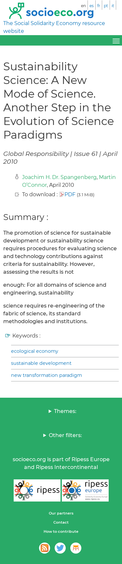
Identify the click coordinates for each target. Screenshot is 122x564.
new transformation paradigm (46, 375)
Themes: (65, 411)
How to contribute (61, 531)
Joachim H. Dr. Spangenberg (59, 177)
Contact (61, 522)
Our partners (61, 513)
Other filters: (65, 435)
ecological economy (34, 351)
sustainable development (41, 363)
